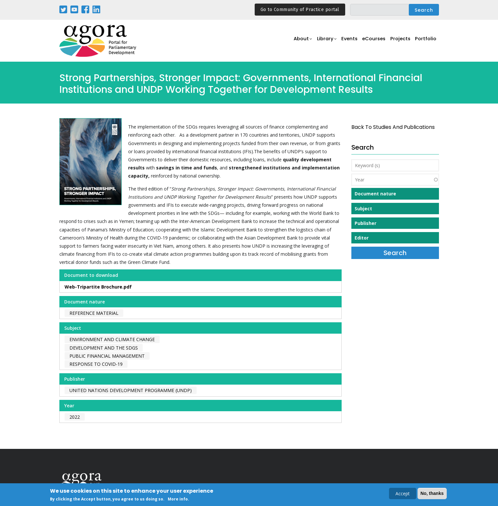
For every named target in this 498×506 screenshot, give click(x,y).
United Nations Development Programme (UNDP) (130, 390)
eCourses (371, 41)
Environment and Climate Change (112, 339)
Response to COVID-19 (96, 364)
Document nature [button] (375, 194)
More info (178, 499)
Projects (399, 41)
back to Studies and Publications (393, 127)
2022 (74, 417)
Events (345, 41)
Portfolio (425, 41)
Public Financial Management (107, 356)
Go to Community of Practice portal (300, 9)
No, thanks (432, 493)
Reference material (93, 313)
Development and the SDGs (103, 348)
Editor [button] (362, 238)
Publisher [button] (365, 223)
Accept (402, 494)
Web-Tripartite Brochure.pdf (98, 287)
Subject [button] (363, 208)
